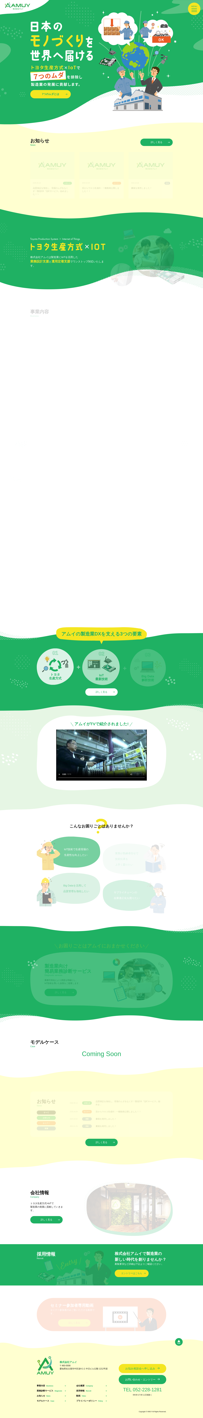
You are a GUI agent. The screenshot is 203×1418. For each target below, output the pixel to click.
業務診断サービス (49, 1391)
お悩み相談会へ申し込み (140, 1368)
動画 (81, 1396)
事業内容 (45, 1386)
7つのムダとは (50, 94)
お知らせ (43, 1396)
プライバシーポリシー (89, 1401)
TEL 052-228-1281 (142, 1389)
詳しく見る (156, 142)
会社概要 (84, 1386)
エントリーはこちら (131, 1273)
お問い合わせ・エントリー (140, 1379)
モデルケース (45, 1401)
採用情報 (83, 1391)
